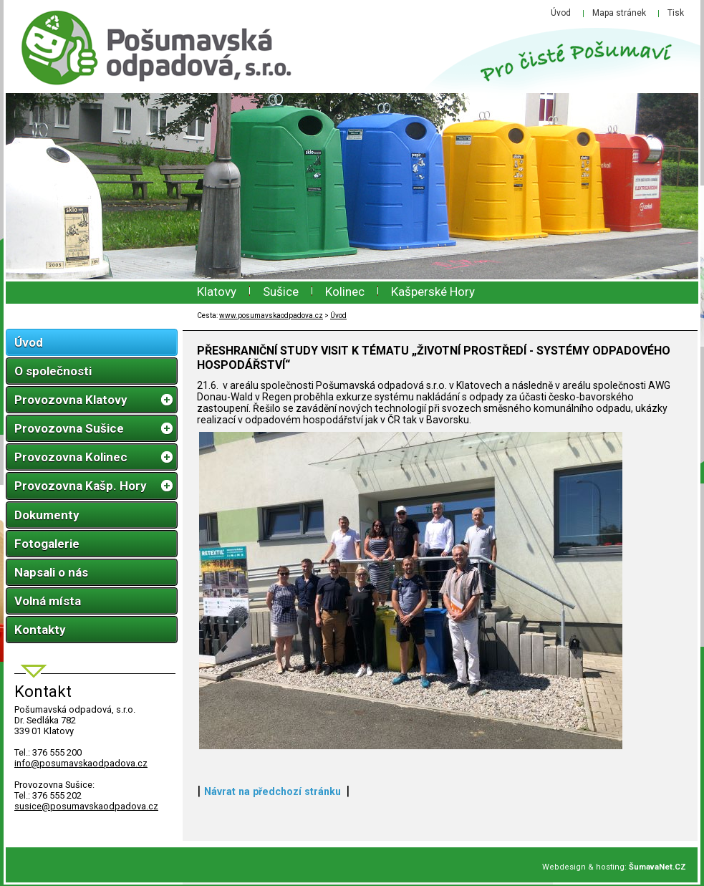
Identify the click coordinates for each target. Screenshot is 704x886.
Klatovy (216, 291)
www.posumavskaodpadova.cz (271, 315)
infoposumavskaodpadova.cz (81, 763)
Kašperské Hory (433, 291)
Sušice (281, 291)
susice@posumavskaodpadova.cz (86, 806)
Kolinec (345, 291)
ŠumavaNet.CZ (657, 867)
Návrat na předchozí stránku (272, 791)
